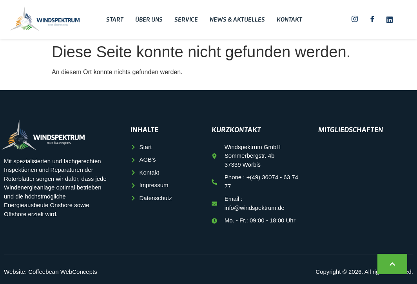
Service (186, 20)
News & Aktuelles (237, 20)
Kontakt (289, 20)
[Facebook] (372, 19)
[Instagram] (355, 19)
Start (114, 20)
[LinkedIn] (389, 19)
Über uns (149, 20)
